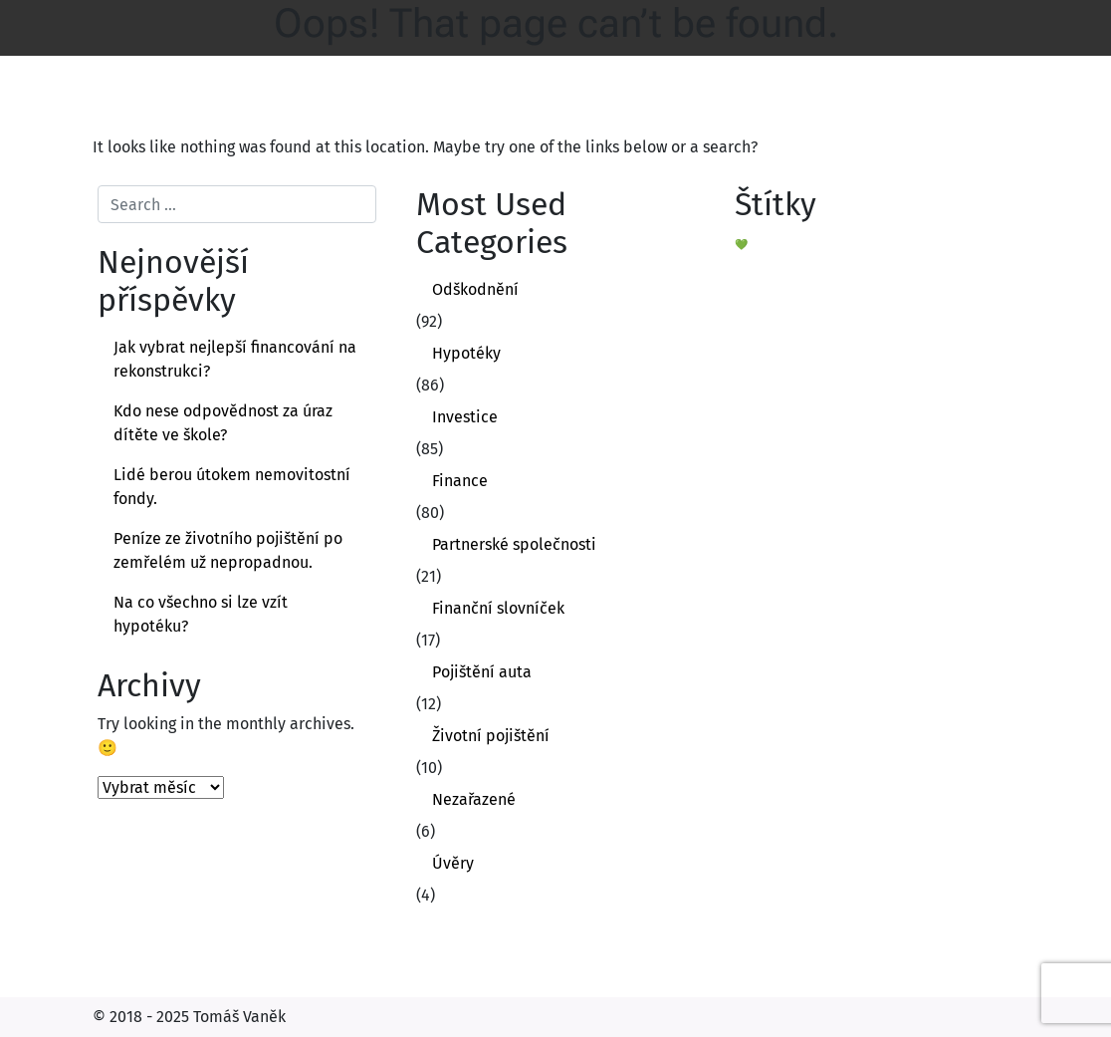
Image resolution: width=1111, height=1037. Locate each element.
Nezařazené (474, 799)
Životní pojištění (491, 735)
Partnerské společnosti (514, 544)
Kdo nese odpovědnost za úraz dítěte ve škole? (223, 422)
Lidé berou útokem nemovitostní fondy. (231, 486)
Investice (465, 416)
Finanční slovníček (498, 608)
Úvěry (453, 863)
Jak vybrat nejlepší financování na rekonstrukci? (234, 359)
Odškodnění (475, 289)
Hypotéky (466, 353)
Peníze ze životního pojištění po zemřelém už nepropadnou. (227, 550)
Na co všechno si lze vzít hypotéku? (200, 614)
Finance (460, 480)
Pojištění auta (482, 671)
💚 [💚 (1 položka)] (741, 244)
